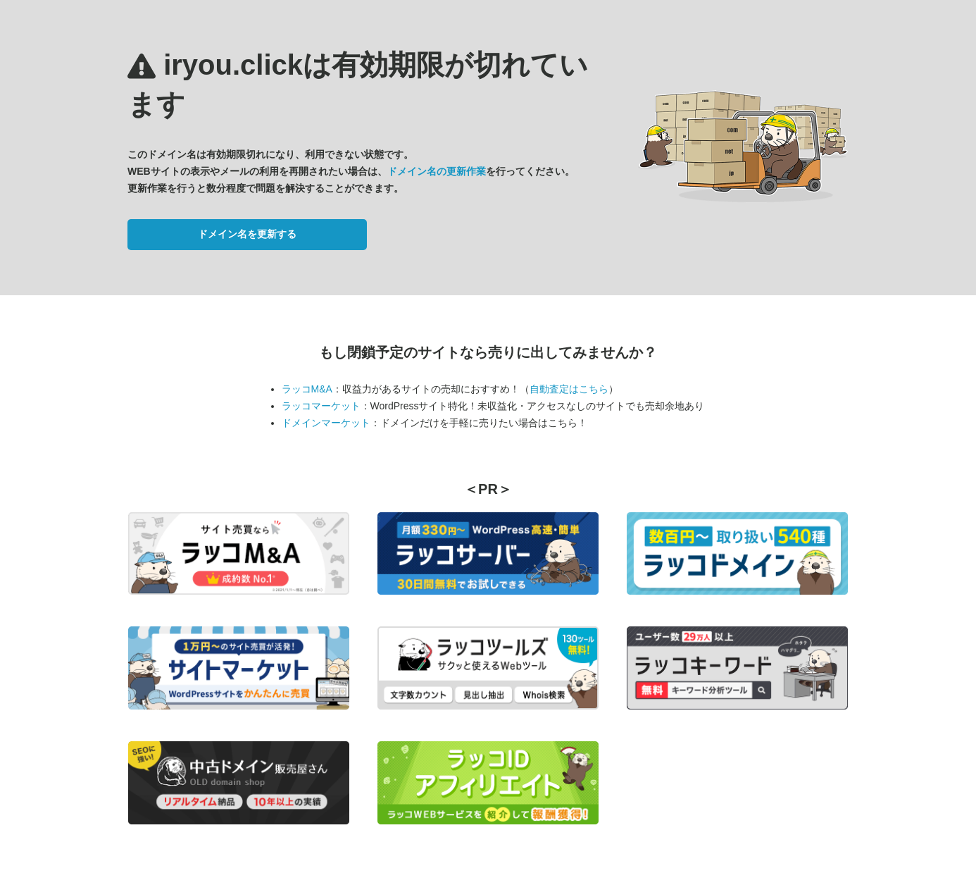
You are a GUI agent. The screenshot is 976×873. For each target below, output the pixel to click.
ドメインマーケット (326, 422)
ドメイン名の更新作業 (436, 171)
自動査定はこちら (569, 389)
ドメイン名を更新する (247, 234)
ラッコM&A (307, 389)
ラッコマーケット (321, 405)
